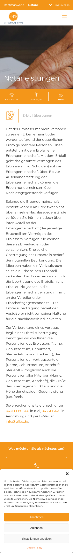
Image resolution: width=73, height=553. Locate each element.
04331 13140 (51, 411)
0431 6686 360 (17, 411)
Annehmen (36, 517)
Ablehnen (36, 527)
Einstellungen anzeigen (36, 538)
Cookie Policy (34, 547)
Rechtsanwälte (14, 5)
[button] (67, 474)
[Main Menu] (64, 17)
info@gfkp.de (17, 421)
